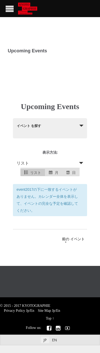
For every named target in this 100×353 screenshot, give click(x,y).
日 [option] (71, 173)
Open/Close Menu (9, 8)
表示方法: (50, 152)
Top (48, 318)
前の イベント (67, 239)
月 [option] (53, 173)
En (32, 311)
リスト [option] (32, 173)
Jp (27, 311)
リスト (23, 163)
